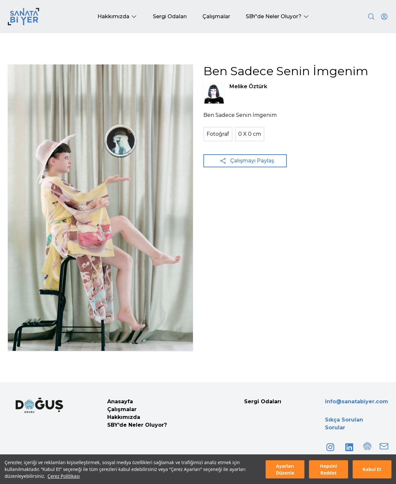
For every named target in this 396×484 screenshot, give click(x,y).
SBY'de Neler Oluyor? (137, 425)
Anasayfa (120, 401)
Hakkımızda (123, 417)
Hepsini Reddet (328, 469)
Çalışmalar (122, 409)
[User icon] (384, 17)
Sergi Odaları (262, 401)
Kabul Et (372, 469)
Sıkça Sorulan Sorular (344, 424)
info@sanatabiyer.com (356, 401)
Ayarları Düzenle (285, 469)
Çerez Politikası (64, 476)
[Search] (371, 17)
